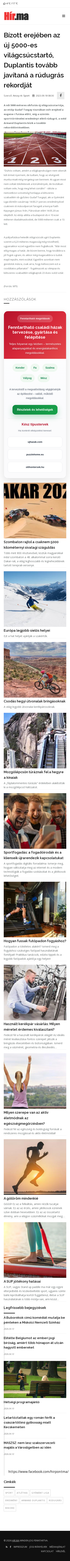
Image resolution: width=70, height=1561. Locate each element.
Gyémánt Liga (40, 1492)
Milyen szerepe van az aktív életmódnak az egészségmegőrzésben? (26, 1118)
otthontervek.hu (35, 467)
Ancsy (16, 95)
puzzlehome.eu (35, 454)
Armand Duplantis (33, 1500)
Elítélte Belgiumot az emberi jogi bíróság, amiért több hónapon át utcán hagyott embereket (33, 1342)
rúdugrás (55, 1500)
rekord (10, 1508)
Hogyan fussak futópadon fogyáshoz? (35, 941)
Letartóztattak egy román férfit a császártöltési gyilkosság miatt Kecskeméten (29, 1422)
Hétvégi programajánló (22, 1402)
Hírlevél (60, 1551)
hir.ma (15, 1540)
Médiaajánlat (57, 1546)
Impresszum (20, 1546)
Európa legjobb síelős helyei (27, 630)
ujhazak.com (35, 441)
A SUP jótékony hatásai (22, 1281)
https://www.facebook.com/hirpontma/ (38, 1471)
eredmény (11, 1500)
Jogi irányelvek (38, 1546)
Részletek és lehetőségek (35, 409)
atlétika (22, 1492)
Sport (26, 95)
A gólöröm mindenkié (21, 1198)
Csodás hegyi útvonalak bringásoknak (35, 701)
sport (9, 1492)
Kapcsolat (47, 1551)
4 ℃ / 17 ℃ (10, 3)
